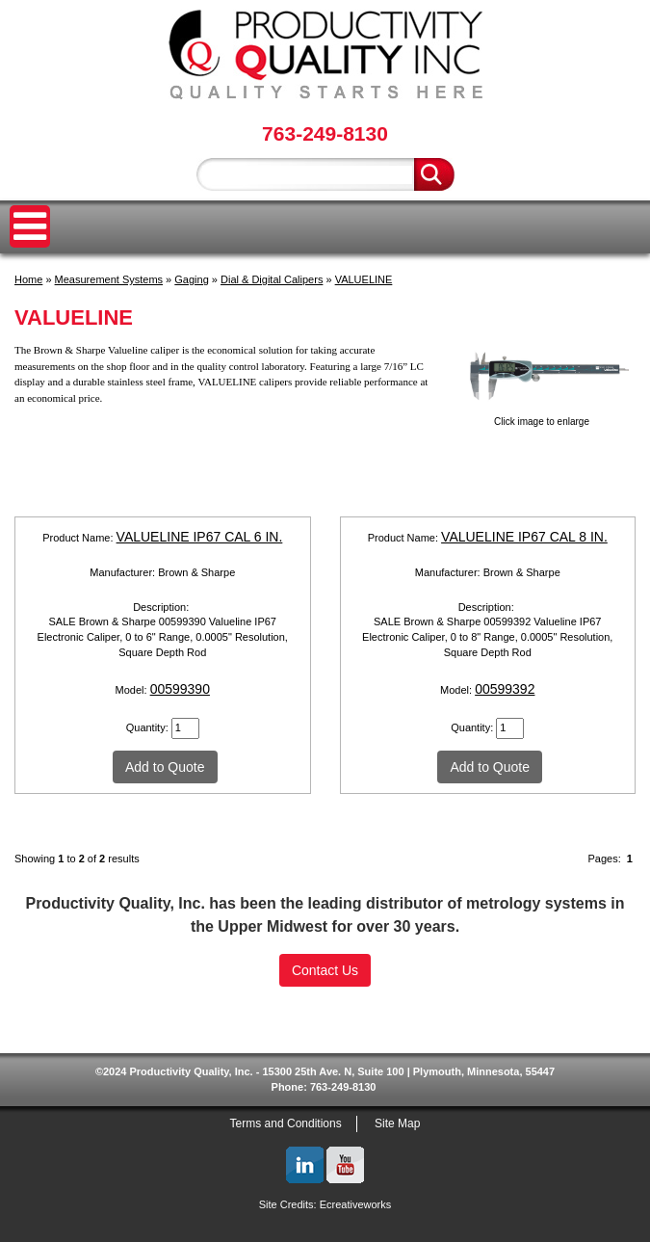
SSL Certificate (325, 1047)
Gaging (191, 279)
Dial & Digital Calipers (272, 279)
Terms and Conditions (286, 1123)
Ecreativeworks (356, 1204)
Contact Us (325, 970)
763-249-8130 (325, 133)
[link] (325, 1015)
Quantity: (148, 727)
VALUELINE (364, 279)
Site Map (397, 1123)
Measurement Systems (109, 279)
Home (28, 279)
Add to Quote (165, 767)
